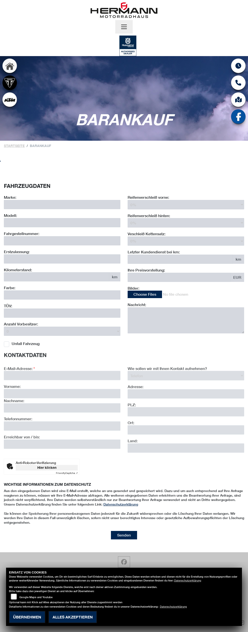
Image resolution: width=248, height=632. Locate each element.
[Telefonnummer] (62, 444)
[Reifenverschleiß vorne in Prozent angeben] (186, 204)
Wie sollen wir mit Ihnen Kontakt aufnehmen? (167, 387)
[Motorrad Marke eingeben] (62, 204)
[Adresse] (186, 412)
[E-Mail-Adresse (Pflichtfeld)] (62, 394)
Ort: (131, 441)
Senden (124, 535)
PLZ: (132, 423)
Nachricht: (137, 304)
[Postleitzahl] (186, 430)
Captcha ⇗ (67, 472)
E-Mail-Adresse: (19, 387)
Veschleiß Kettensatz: (146, 233)
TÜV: (8, 306)
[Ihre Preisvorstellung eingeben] (179, 277)
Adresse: (135, 405)
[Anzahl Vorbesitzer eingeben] (62, 331)
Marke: (10, 197)
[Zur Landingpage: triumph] (9, 82)
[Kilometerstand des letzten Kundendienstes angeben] (180, 259)
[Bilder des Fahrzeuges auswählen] (186, 295)
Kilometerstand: (18, 269)
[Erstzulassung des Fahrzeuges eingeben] (62, 259)
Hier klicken (46, 467)
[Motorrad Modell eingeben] (62, 222)
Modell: (10, 215)
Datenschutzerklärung (120, 504)
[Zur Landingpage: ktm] (9, 99)
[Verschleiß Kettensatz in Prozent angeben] (186, 241)
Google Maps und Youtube (36, 597)
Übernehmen (27, 617)
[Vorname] (62, 412)
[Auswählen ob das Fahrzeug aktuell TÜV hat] (62, 313)
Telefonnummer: (18, 437)
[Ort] (186, 448)
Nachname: (14, 419)
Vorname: (12, 405)
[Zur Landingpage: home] (9, 66)
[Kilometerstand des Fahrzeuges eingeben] (56, 277)
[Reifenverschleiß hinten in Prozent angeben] (186, 223)
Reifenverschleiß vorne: (148, 197)
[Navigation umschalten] (124, 27)
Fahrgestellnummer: (21, 233)
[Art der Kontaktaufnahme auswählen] (186, 394)
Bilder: (133, 288)
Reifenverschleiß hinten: (149, 215)
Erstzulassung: (17, 251)
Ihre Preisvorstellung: (146, 270)
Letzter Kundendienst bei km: (154, 252)
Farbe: (9, 288)
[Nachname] (62, 426)
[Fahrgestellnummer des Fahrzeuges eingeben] (62, 240)
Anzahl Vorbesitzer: (21, 324)
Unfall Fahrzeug (25, 343)
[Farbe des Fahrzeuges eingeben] (62, 295)
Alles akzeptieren (73, 617)
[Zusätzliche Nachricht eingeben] (186, 320)
